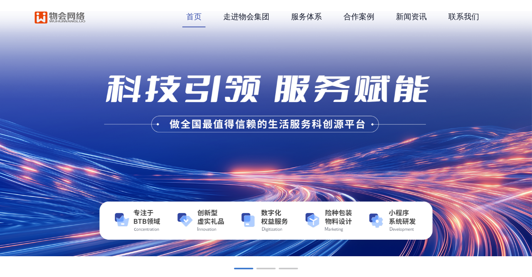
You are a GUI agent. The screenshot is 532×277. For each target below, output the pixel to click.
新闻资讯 (411, 16)
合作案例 (358, 16)
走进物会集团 (246, 16)
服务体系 (306, 16)
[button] (243, 268)
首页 (194, 16)
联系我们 (463, 16)
